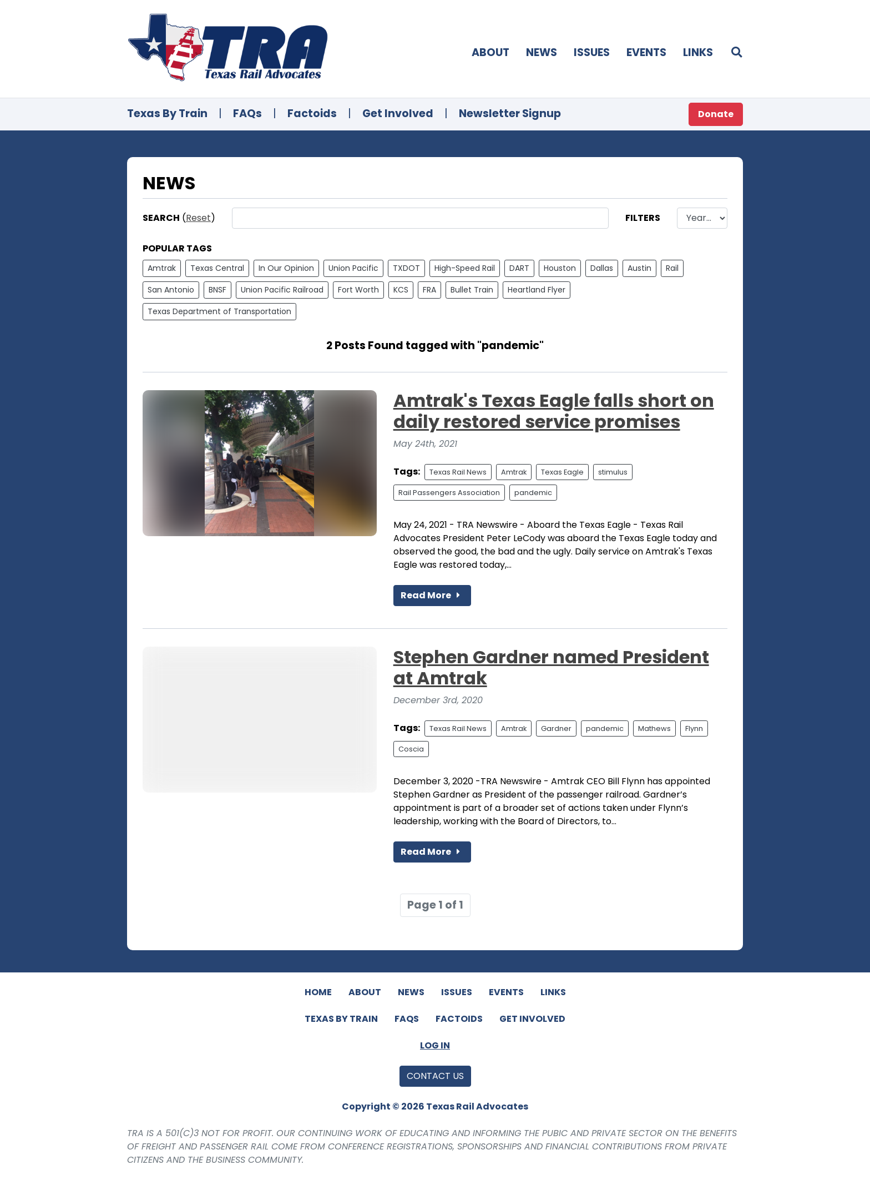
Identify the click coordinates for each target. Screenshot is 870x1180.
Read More (432, 595)
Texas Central (217, 268)
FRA (429, 289)
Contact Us (435, 1076)
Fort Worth (358, 289)
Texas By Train (167, 113)
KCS (400, 289)
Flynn (694, 728)
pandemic (533, 492)
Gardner (556, 728)
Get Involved (397, 113)
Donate (716, 114)
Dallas (601, 268)
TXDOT (406, 268)
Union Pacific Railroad (282, 289)
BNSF (217, 289)
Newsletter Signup (510, 113)
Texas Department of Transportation (219, 311)
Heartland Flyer (536, 289)
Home (318, 992)
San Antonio (171, 289)
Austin (639, 268)
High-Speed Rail (464, 268)
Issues (592, 52)
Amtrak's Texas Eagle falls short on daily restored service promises (553, 411)
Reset (198, 217)
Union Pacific (353, 268)
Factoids (312, 113)
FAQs (247, 113)
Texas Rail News (458, 472)
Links (698, 52)
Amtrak (162, 268)
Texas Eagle (562, 472)
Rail (672, 268)
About (490, 52)
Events (646, 52)
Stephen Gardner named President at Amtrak (551, 667)
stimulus (613, 472)
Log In (435, 1045)
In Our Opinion (286, 268)
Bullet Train (472, 289)
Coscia (411, 749)
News (541, 52)
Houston (560, 268)
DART (519, 268)
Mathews (654, 728)
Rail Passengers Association (449, 492)
